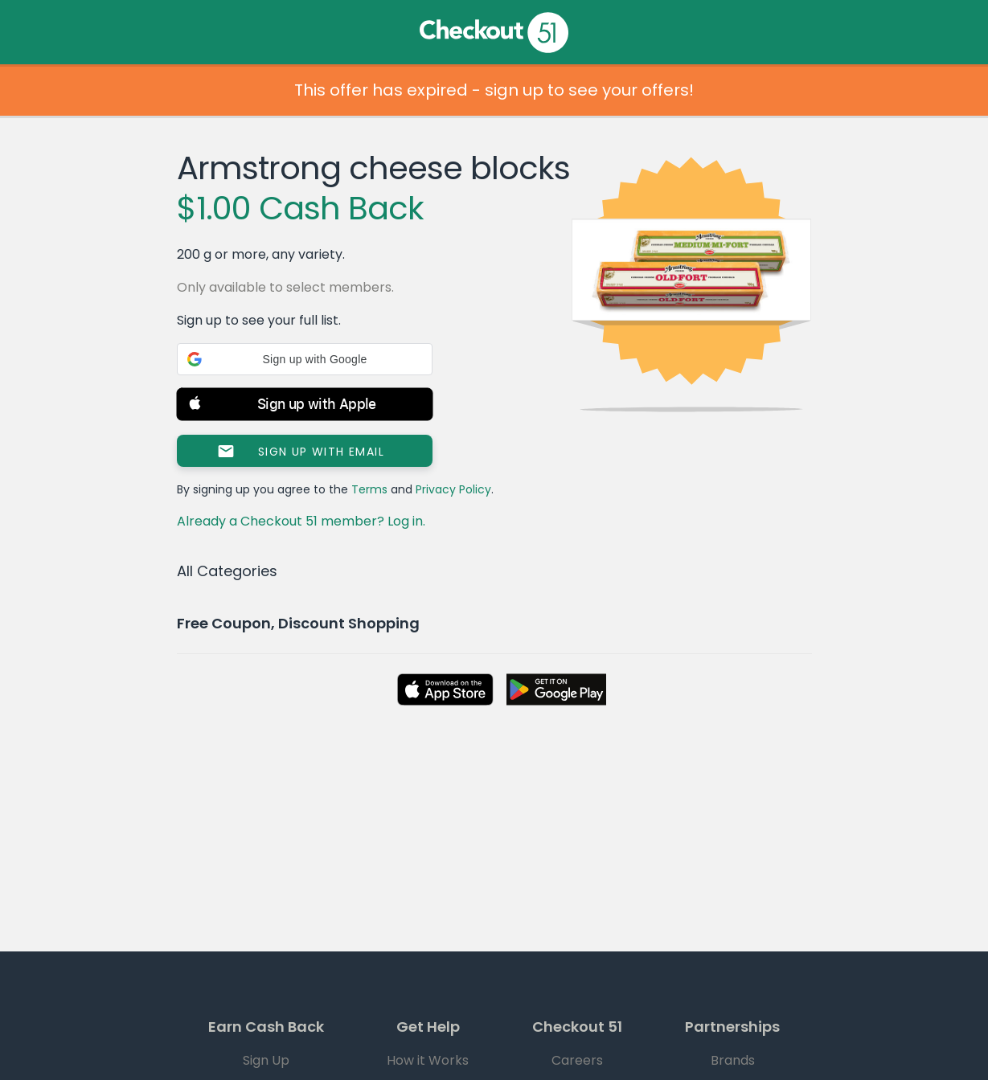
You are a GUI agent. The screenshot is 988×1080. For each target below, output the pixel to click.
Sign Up (266, 1060)
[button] (305, 359)
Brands (733, 1060)
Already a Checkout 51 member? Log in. (301, 521)
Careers (577, 1060)
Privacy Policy (453, 489)
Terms (369, 489)
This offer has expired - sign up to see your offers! (494, 90)
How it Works (428, 1060)
